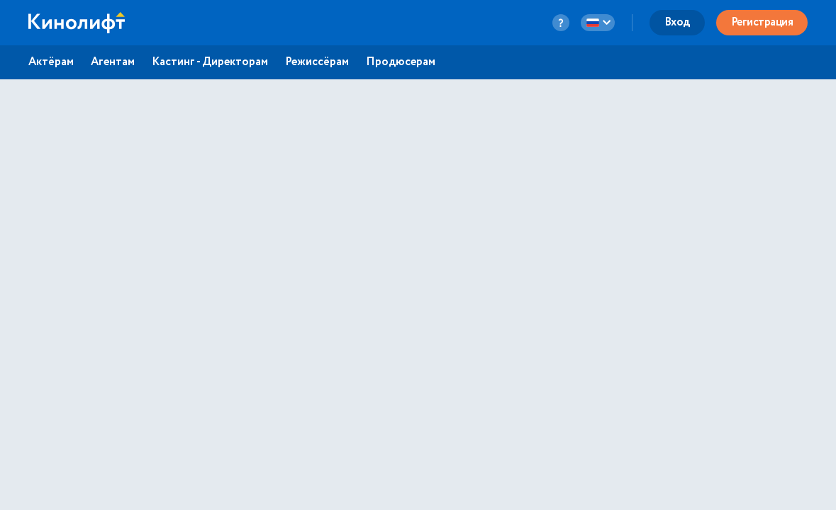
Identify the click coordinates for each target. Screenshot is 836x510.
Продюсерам (400, 62)
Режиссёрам (317, 62)
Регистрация (762, 22)
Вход (677, 22)
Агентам (113, 62)
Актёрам (51, 62)
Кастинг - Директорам (210, 62)
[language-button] (598, 22)
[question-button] (560, 22)
